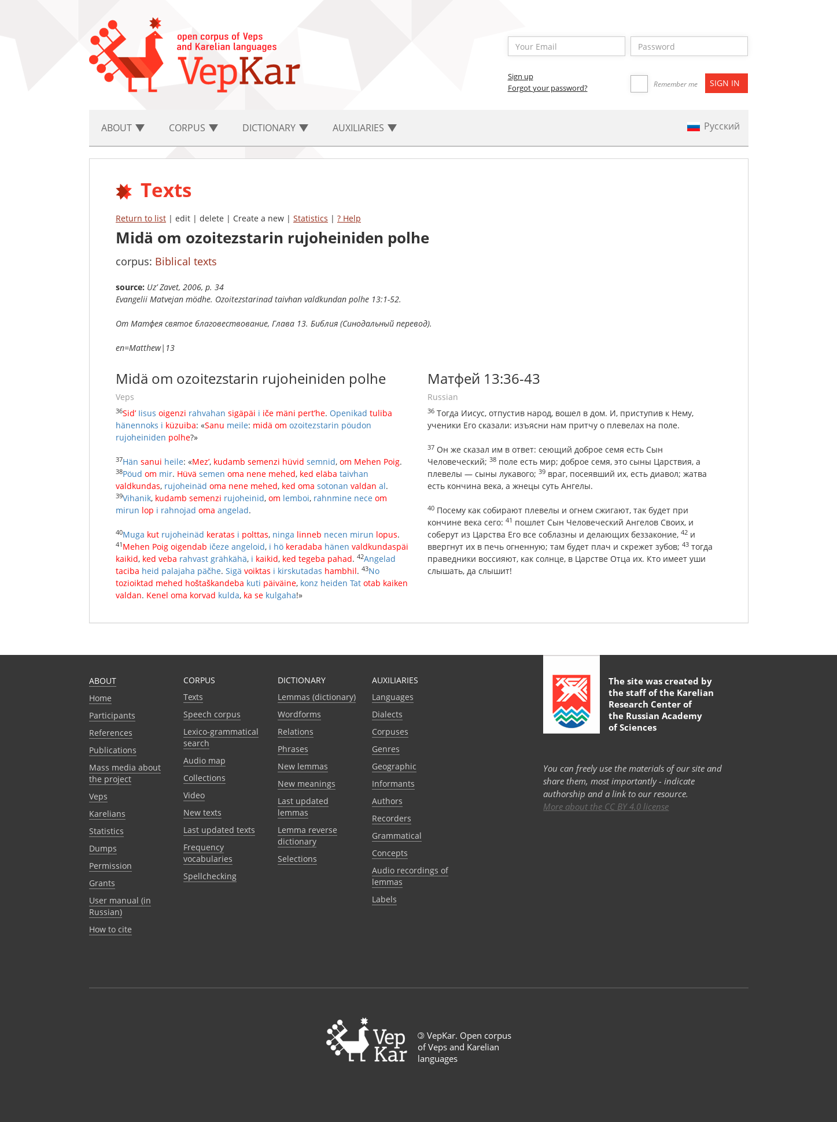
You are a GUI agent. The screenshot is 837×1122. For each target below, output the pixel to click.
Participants (112, 715)
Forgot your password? (548, 88)
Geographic (394, 766)
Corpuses (390, 731)
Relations (296, 731)
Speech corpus (212, 714)
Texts (193, 696)
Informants (393, 783)
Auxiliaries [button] (365, 127)
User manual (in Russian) (120, 906)
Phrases (293, 748)
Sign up (520, 76)
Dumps (103, 848)
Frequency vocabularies (208, 853)
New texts (202, 812)
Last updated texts (219, 829)
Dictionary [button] (275, 127)
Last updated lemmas (303, 806)
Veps (98, 796)
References (110, 732)
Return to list (141, 218)
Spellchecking (210, 876)
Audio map (204, 760)
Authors (387, 800)
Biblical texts (186, 261)
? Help (349, 218)
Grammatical (397, 835)
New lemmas (303, 766)
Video (194, 795)
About (102, 680)
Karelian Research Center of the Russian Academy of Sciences (661, 710)
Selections (297, 858)
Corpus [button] (193, 127)
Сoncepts (390, 852)
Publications (113, 750)
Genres (386, 748)
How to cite (110, 929)
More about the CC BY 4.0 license (606, 806)
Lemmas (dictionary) (317, 696)
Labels (384, 899)
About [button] (123, 127)
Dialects (387, 714)
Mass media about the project (125, 773)
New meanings (306, 783)
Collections (204, 777)
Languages (393, 696)
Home (100, 698)
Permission (110, 865)
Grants (102, 882)
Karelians (107, 813)
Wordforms (299, 714)
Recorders (391, 818)
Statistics (310, 218)
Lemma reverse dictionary (307, 835)
